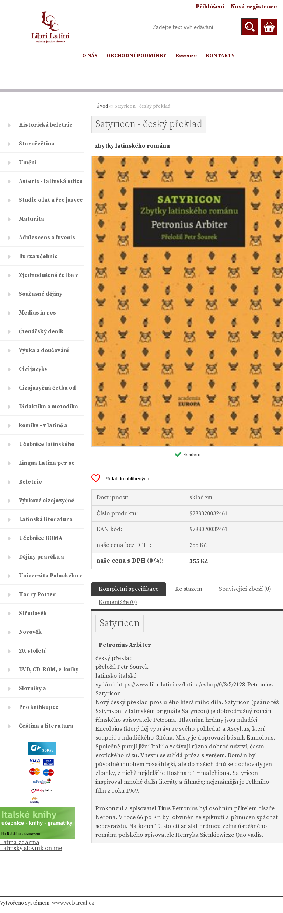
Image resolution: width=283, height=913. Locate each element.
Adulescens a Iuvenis (47, 237)
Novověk (30, 632)
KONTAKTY (220, 55)
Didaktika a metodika (48, 406)
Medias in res (37, 312)
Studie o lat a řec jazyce (51, 200)
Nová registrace (254, 6)
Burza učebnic (38, 256)
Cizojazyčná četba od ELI (47, 390)
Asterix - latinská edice (51, 181)
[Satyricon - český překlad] (187, 159)
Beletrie (30, 481)
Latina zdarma (19, 842)
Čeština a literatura (46, 726)
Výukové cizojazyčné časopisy (46, 503)
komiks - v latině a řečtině (43, 428)
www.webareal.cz (73, 903)
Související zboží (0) (245, 589)
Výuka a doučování (44, 350)
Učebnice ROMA (40, 538)
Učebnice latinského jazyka (46, 447)
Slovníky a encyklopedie (37, 691)
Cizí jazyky (33, 369)
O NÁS (90, 55)
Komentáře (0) (118, 602)
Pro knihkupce (39, 707)
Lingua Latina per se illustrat (47, 466)
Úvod (102, 106)
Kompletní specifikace (128, 589)
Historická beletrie (46, 125)
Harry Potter (37, 594)
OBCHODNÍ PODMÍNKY (136, 55)
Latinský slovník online (31, 848)
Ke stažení (188, 589)
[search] (249, 26)
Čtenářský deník (41, 331)
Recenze (186, 55)
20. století (32, 650)
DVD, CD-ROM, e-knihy (48, 669)
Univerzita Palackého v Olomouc (50, 578)
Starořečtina (37, 143)
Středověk (33, 613)
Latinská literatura (46, 519)
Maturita (31, 218)
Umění (27, 162)
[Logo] (50, 27)
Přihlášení (210, 6)
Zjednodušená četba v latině (48, 278)
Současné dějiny (40, 294)
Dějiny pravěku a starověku (41, 560)
